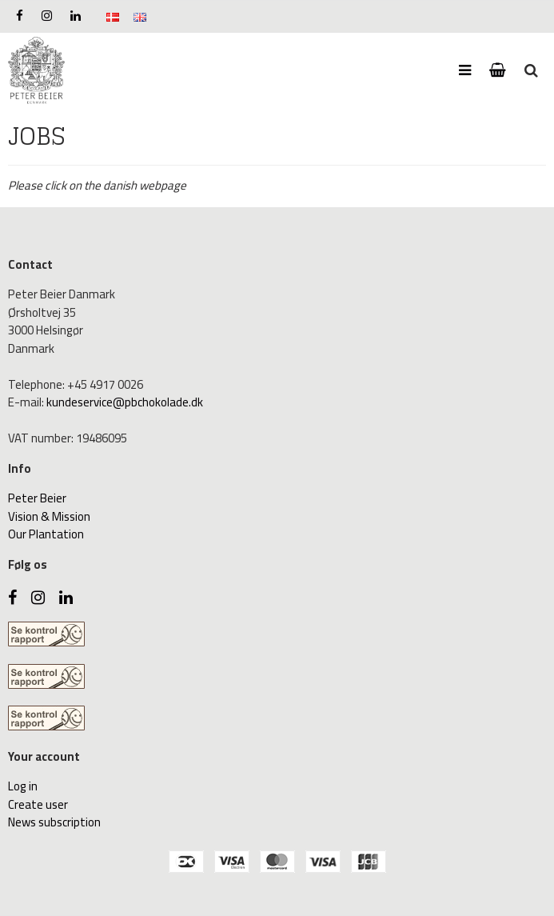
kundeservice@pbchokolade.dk (124, 402)
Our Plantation (46, 534)
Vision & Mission (49, 516)
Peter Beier (37, 498)
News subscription (54, 822)
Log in (23, 786)
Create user (38, 804)
